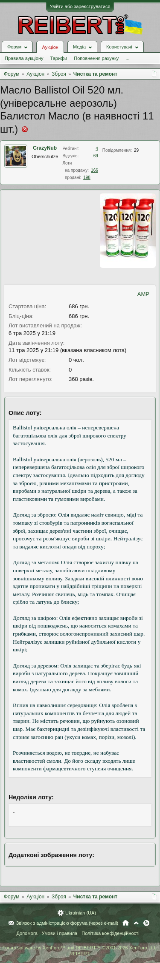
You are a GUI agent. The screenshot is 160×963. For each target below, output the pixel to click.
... (127, 58)
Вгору (136, 923)
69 (95, 155)
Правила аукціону (24, 58)
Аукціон (50, 47)
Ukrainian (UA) (80, 912)
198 (86, 177)
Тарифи (58, 58)
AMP (143, 294)
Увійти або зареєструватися (80, 6)
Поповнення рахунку (96, 58)
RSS (146, 923)
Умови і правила (59, 933)
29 (136, 150)
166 (94, 170)
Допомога (26, 933)
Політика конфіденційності (110, 933)
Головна (125, 923)
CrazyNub (45, 148)
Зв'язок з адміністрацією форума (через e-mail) (67, 923)
